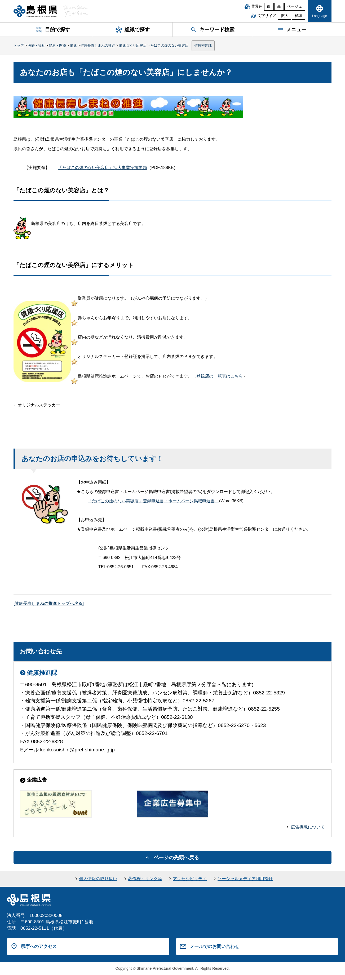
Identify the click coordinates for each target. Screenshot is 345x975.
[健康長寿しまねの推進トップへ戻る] (49, 603)
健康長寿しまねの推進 (98, 45)
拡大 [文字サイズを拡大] (284, 16)
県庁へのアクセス (39, 946)
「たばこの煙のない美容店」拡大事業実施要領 (102, 167)
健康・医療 (57, 45)
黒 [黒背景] (279, 6)
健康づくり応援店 (133, 45)
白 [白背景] (269, 6)
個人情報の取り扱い (98, 878)
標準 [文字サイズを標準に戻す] (298, 16)
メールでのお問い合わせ (214, 946)
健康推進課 (203, 45)
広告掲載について (308, 827)
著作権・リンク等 (145, 878)
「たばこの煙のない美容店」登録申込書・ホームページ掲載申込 (153, 501)
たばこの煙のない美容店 (169, 45)
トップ (19, 45)
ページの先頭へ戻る (176, 857)
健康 (73, 45)
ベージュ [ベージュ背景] (294, 6)
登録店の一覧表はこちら (219, 376)
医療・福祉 (36, 45)
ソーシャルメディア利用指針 (245, 878)
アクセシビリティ (190, 878)
